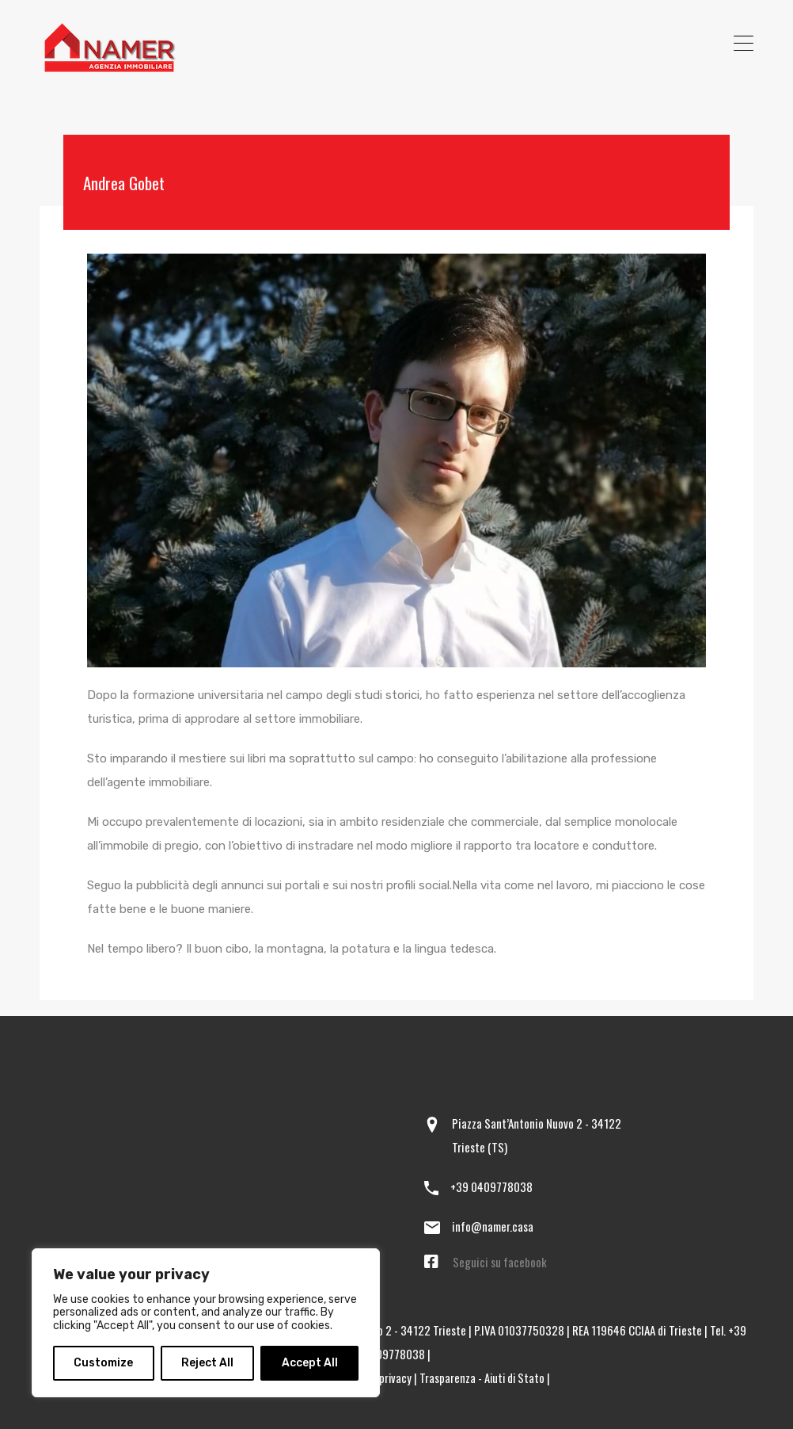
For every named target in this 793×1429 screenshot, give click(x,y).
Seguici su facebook (500, 1261)
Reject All (207, 1363)
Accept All (310, 1363)
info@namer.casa (492, 1226)
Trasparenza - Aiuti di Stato (483, 1377)
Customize (103, 1363)
